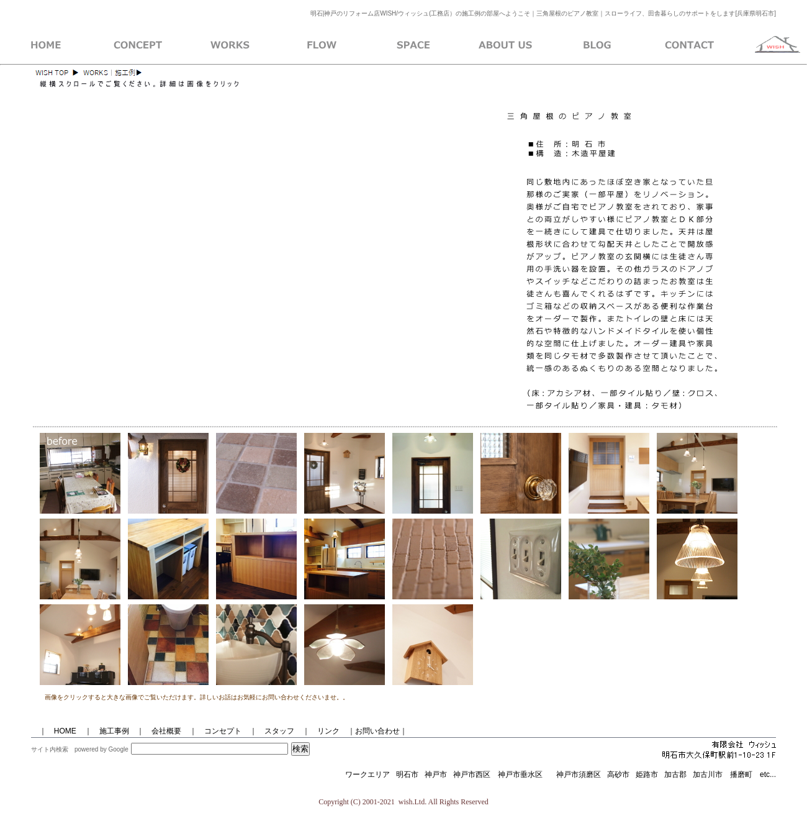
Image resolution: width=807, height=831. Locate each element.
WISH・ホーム (46, 45)
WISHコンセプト (138, 45)
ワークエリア (367, 774)
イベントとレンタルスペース (413, 45)
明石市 (407, 774)
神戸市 (436, 774)
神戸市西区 (475, 774)
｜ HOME (57, 731)
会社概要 (162, 731)
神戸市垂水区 (520, 774)
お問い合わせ (689, 45)
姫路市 (647, 774)
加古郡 (675, 774)
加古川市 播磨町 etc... (734, 774)
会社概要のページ (505, 45)
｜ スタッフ (272, 731)
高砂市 (618, 774)
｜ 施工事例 (106, 731)
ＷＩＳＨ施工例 (230, 45)
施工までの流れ (321, 45)
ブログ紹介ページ (597, 45)
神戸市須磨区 (578, 774)
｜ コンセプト (215, 731)
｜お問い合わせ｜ (377, 731)
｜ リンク (321, 731)
